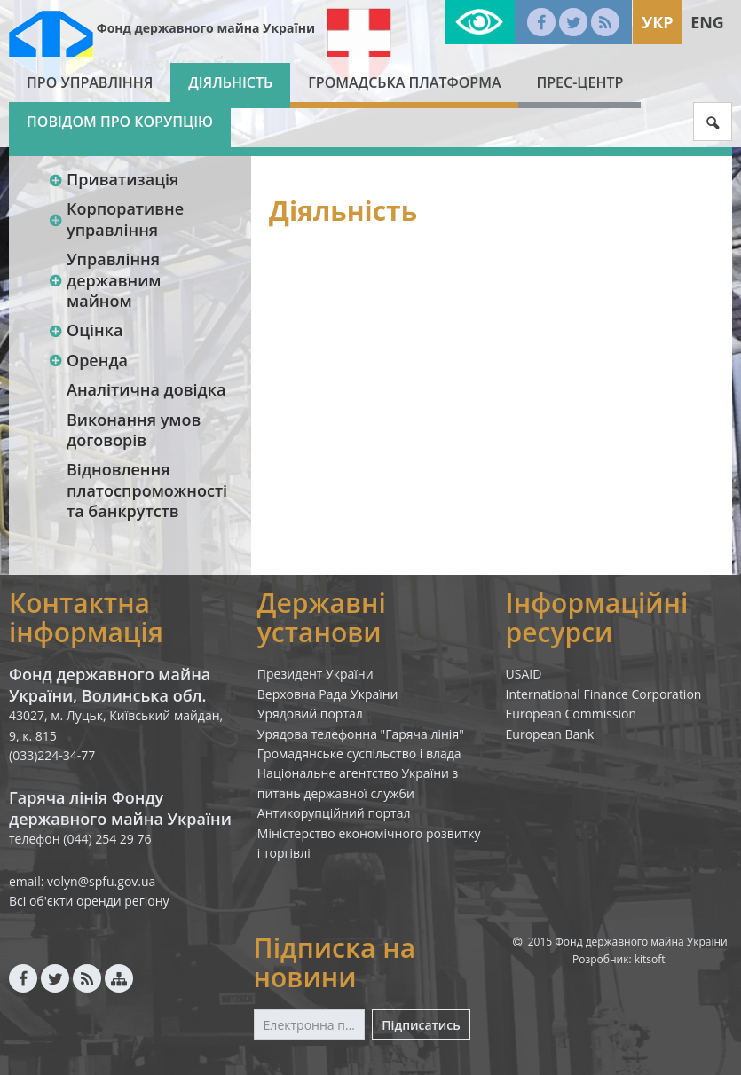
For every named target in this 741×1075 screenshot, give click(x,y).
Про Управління (90, 82)
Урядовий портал (310, 713)
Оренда (88, 360)
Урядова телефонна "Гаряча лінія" (360, 734)
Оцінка (85, 330)
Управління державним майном (105, 279)
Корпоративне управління (116, 218)
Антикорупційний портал (334, 812)
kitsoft (650, 959)
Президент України (315, 673)
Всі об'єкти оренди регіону (89, 900)
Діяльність (230, 82)
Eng (707, 22)
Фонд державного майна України (206, 28)
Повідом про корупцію (120, 121)
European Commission (571, 713)
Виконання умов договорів (134, 430)
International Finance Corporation (604, 694)
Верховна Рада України (327, 694)
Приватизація (113, 179)
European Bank (550, 734)
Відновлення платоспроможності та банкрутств (147, 490)
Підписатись (421, 1024)
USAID (524, 673)
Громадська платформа (404, 82)
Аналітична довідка (146, 389)
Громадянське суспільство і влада (359, 753)
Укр (657, 22)
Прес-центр (579, 82)
